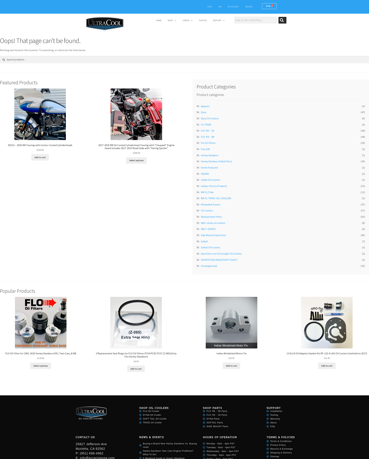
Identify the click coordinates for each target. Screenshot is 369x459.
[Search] (282, 20)
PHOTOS (203, 20)
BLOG (209, 7)
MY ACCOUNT (233, 7)
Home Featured (209, 167)
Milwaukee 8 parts (210, 204)
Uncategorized (209, 265)
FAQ (219, 7)
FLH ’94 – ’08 (207, 136)
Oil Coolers (207, 210)
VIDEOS (188, 20)
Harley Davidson (209, 155)
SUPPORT (219, 20)
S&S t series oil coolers (213, 222)
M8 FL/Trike (207, 192)
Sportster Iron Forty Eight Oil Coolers (221, 253)
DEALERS (249, 7)
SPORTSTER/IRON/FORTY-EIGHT (219, 259)
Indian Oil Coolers (210, 179)
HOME (158, 20)
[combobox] (255, 20)
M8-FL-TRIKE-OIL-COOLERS (216, 198)
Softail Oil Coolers (210, 247)
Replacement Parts (211, 216)
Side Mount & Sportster (213, 235)
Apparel (205, 106)
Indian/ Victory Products (214, 186)
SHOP (172, 20)
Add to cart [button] (40, 157)
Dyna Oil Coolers (210, 118)
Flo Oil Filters (208, 142)
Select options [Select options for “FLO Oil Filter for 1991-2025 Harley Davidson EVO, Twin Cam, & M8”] (40, 365)
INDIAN (205, 173)
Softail (204, 241)
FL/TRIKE (206, 124)
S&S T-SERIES (208, 229)
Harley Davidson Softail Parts (216, 161)
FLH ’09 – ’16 (207, 130)
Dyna (203, 112)
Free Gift (205, 149)
